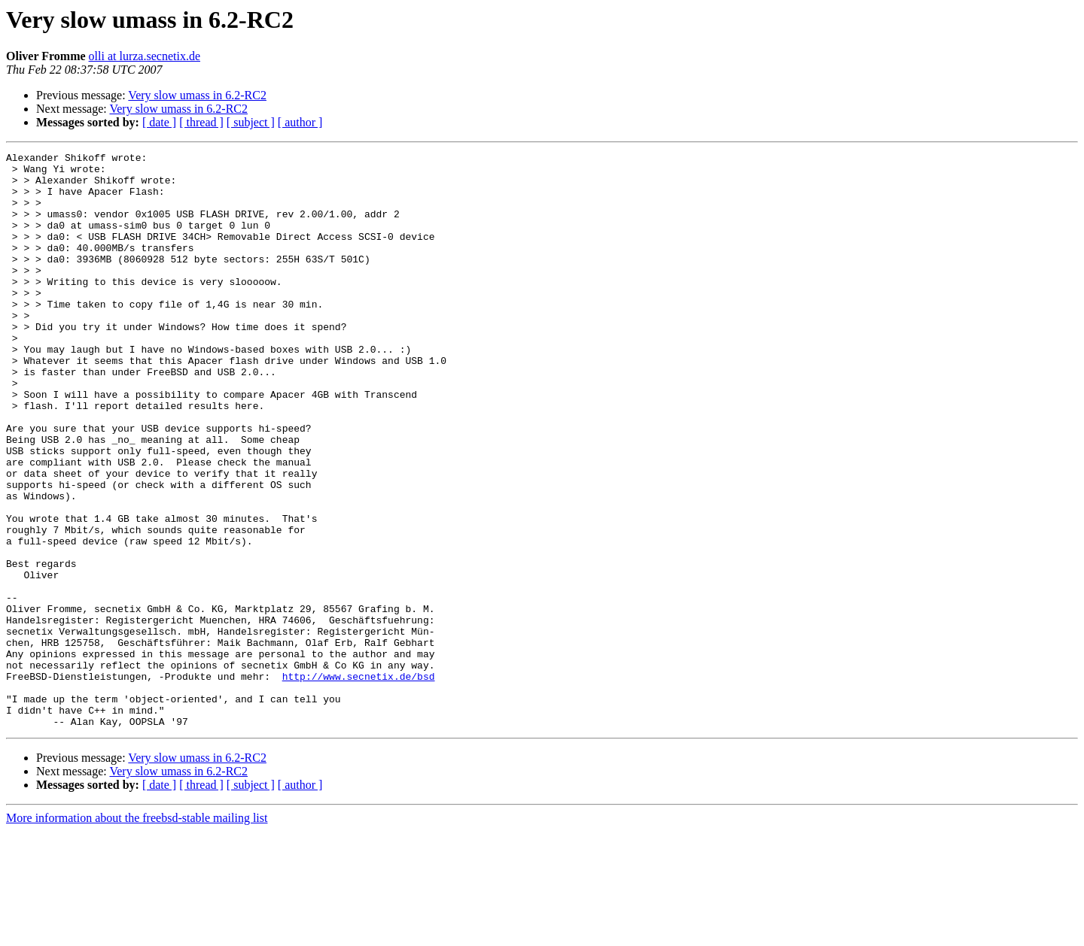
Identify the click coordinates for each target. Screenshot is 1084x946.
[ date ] (159, 122)
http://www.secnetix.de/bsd (358, 782)
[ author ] (300, 122)
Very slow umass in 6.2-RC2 (197, 95)
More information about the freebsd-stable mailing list (136, 932)
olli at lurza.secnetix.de (144, 56)
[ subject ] (251, 122)
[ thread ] (201, 122)
